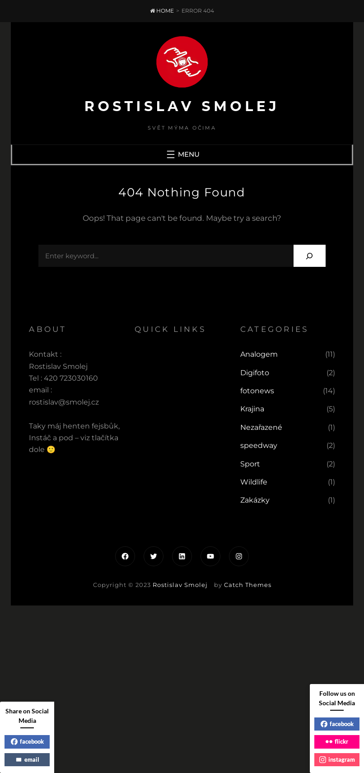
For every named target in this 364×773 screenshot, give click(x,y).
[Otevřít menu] (182, 154)
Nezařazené (261, 427)
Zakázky (255, 500)
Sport (250, 464)
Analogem (259, 354)
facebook (27, 741)
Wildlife (253, 482)
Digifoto (254, 372)
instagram (337, 759)
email (27, 759)
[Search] (310, 256)
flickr (337, 741)
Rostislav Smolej (182, 106)
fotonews (257, 390)
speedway (258, 445)
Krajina (252, 409)
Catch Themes (247, 584)
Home (162, 10)
